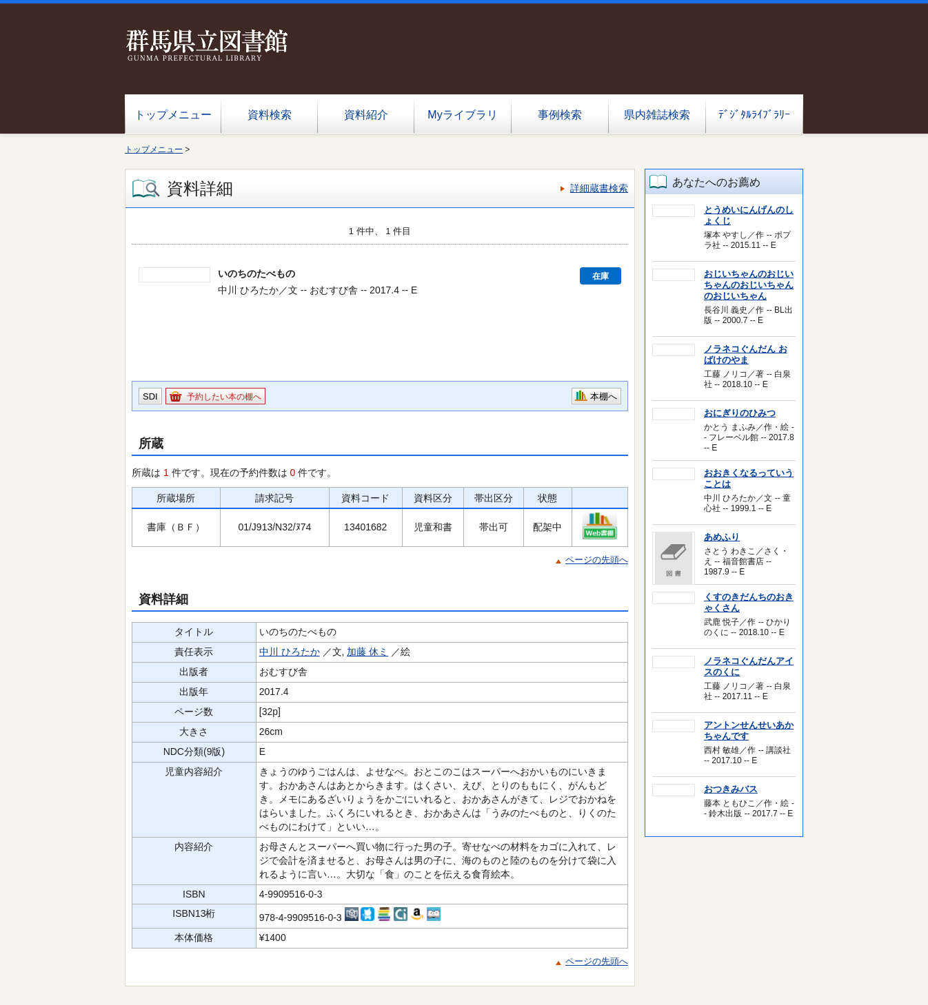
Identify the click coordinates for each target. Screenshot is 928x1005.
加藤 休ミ (367, 651)
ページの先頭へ (596, 560)
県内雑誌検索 (657, 115)
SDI (150, 396)
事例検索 (560, 115)
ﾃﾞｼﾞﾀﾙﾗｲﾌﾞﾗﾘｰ (754, 115)
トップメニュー (173, 115)
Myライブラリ (462, 115)
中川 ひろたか (289, 651)
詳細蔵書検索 (599, 188)
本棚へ (603, 396)
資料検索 (270, 115)
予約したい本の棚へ (224, 397)
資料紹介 (366, 115)
